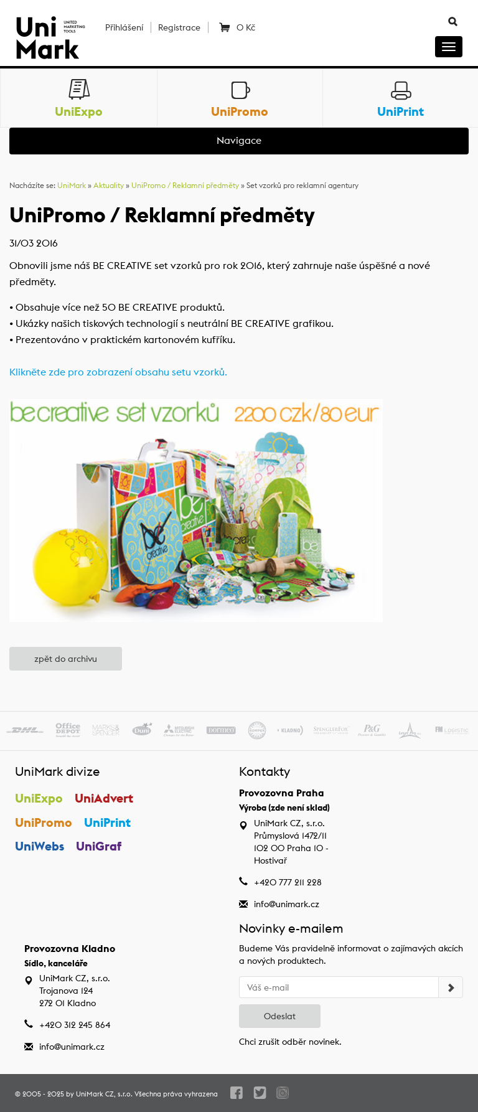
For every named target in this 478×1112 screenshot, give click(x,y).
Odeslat (280, 1016)
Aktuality (108, 185)
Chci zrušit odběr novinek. (290, 1042)
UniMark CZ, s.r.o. (104, 1094)
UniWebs (39, 846)
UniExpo (39, 798)
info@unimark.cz (286, 904)
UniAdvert (104, 798)
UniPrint (107, 822)
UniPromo (43, 822)
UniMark (71, 185)
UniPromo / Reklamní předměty (185, 185)
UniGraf (98, 846)
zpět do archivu (65, 659)
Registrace (179, 27)
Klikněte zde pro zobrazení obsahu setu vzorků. (118, 372)
